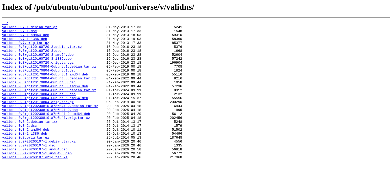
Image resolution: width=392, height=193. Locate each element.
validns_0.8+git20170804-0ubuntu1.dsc (39, 80)
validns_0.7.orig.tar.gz (25, 47)
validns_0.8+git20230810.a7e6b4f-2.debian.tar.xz (50, 123)
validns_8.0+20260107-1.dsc (28, 170)
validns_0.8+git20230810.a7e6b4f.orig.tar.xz (46, 137)
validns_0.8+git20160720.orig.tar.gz (38, 71)
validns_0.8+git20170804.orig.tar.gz (38, 118)
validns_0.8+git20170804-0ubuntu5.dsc (39, 108)
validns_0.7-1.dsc (19, 33)
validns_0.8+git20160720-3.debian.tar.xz (42, 52)
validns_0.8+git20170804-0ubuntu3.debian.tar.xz (49, 90)
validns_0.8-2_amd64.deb (25, 151)
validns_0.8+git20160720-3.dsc (31, 56)
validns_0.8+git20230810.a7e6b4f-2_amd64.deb (46, 132)
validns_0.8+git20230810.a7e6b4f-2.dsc (40, 127)
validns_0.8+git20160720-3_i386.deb (37, 66)
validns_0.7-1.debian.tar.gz (29, 28)
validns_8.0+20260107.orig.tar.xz (35, 184)
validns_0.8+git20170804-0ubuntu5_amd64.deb (45, 113)
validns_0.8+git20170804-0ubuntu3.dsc (39, 94)
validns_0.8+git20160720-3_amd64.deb (38, 61)
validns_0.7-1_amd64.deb (25, 37)
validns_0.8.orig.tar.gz (25, 161)
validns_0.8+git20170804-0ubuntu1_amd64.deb (45, 85)
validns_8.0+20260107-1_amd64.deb (35, 175)
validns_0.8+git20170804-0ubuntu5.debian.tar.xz (49, 104)
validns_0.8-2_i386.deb (24, 156)
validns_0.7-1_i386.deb (24, 42)
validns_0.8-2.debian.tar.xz (29, 142)
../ (5, 23)
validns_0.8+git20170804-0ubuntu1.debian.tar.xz (49, 75)
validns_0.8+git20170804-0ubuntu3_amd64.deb (45, 99)
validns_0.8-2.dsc (19, 146)
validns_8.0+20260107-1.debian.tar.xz (39, 165)
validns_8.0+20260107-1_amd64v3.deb (37, 179)
